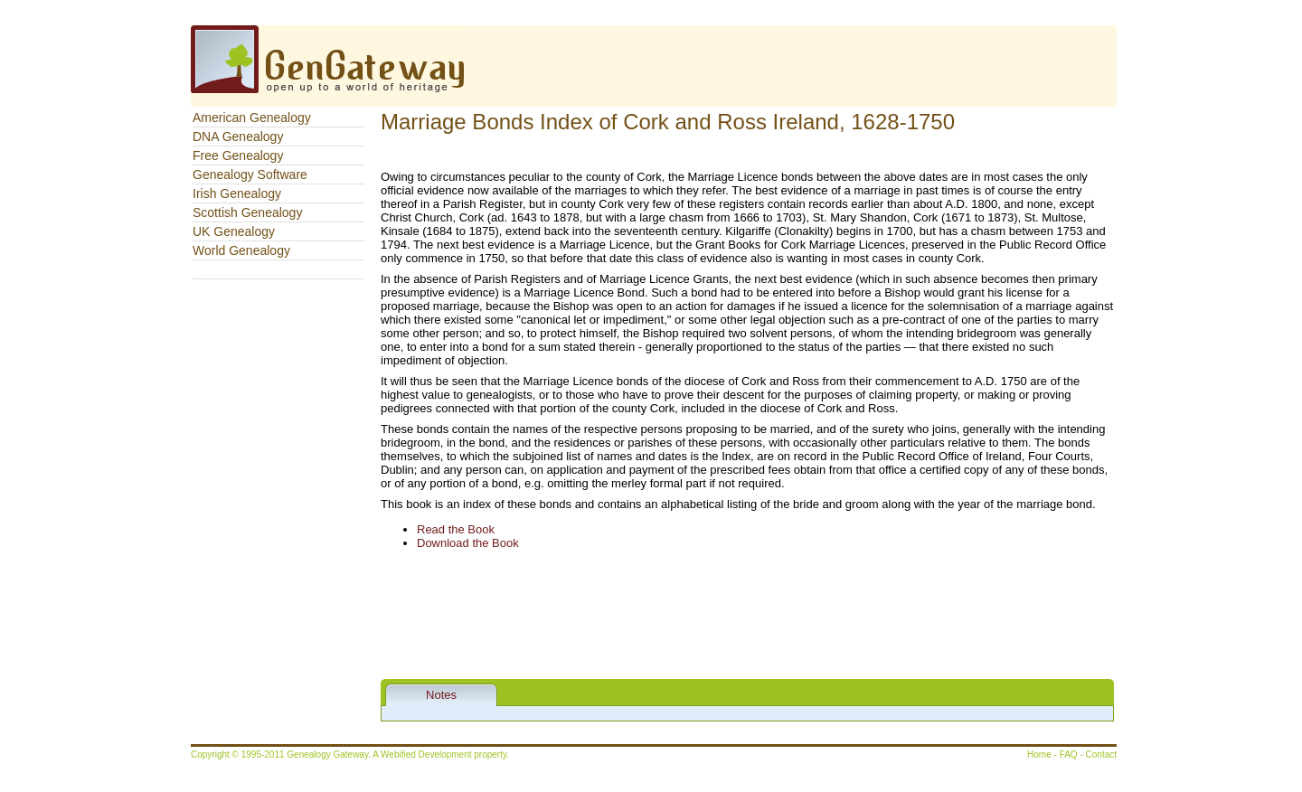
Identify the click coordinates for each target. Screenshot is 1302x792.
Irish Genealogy (237, 193)
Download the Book (468, 543)
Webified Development (427, 754)
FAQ (1069, 754)
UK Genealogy (234, 231)
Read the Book (456, 529)
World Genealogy (241, 250)
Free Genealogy (238, 155)
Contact (1101, 754)
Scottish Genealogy (247, 212)
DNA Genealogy (238, 136)
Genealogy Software (250, 174)
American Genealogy (252, 117)
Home (1039, 754)
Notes (441, 695)
